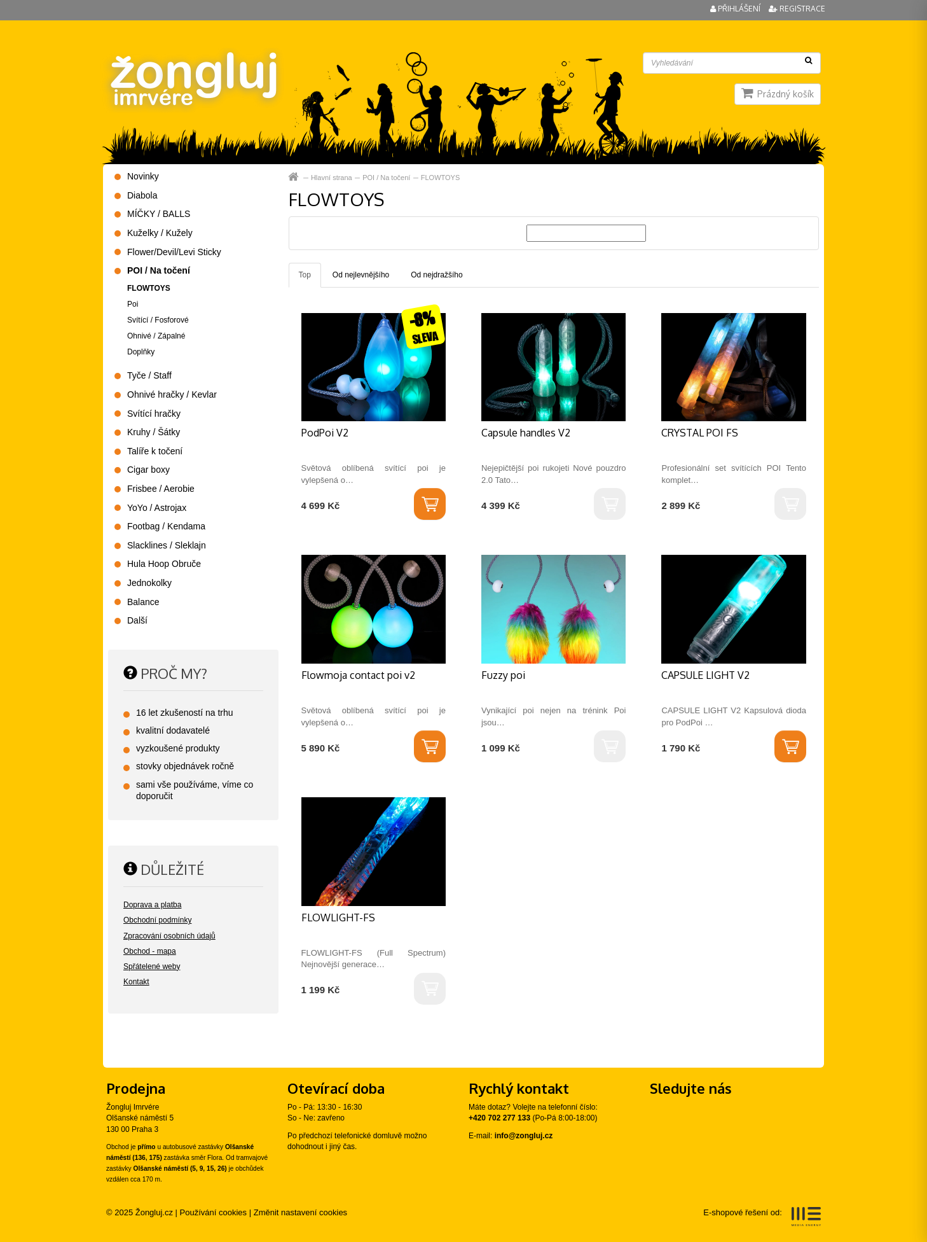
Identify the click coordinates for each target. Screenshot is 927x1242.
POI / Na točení (386, 177)
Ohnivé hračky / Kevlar (172, 394)
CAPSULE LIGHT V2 (705, 675)
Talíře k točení (154, 451)
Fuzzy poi (503, 675)
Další (137, 620)
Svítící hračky (154, 413)
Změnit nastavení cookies (300, 1212)
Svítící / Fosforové (158, 320)
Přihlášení (736, 8)
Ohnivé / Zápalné (156, 335)
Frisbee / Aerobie (161, 489)
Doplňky (140, 351)
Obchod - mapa (149, 951)
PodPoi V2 (324, 432)
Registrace (797, 8)
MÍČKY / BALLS (158, 214)
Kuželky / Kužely (160, 233)
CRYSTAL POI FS (699, 432)
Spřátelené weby (151, 966)
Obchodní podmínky (157, 920)
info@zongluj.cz (524, 1135)
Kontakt (136, 981)
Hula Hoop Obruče (164, 564)
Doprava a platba (152, 904)
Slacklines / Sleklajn (166, 545)
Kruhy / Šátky (153, 432)
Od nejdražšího (436, 274)
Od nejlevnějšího (361, 274)
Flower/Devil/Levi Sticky (174, 252)
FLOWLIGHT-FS (338, 917)
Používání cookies (213, 1212)
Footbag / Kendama (166, 526)
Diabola (142, 195)
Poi (132, 304)
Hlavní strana (295, 177)
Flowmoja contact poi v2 (358, 675)
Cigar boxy (148, 469)
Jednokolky (149, 583)
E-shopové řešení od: (762, 1216)
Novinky (143, 176)
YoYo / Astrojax (156, 508)
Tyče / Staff (149, 375)
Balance (143, 602)
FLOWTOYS (440, 177)
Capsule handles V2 (525, 432)
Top (305, 274)
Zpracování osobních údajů (169, 936)
